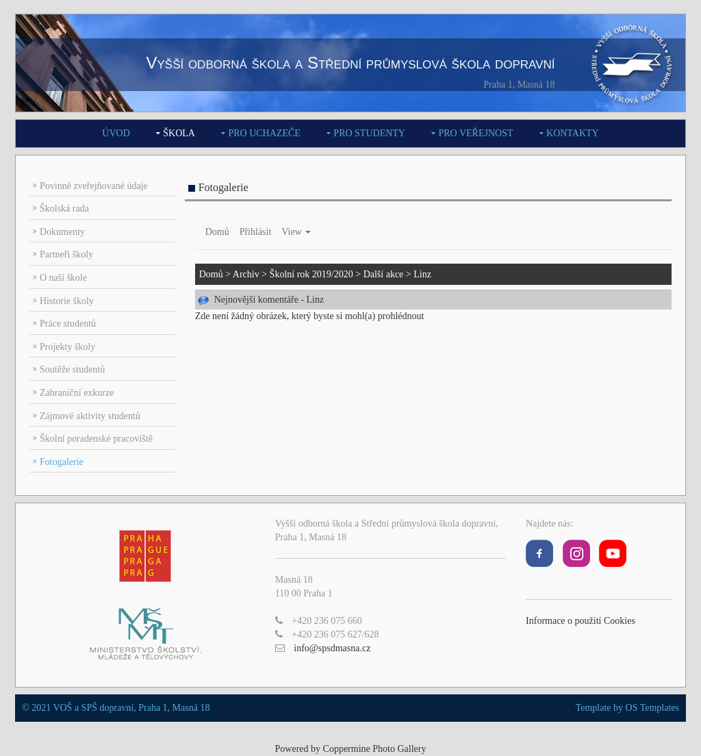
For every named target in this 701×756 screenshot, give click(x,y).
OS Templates (652, 708)
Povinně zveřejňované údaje (94, 186)
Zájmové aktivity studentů (90, 416)
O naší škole (63, 278)
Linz (422, 274)
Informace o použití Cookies (580, 621)
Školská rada (64, 208)
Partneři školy (66, 254)
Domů (217, 232)
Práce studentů (68, 323)
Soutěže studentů (72, 369)
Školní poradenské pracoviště (96, 438)
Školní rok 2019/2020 (311, 274)
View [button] (296, 232)
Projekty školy (67, 347)
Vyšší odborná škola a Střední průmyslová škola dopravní (350, 62)
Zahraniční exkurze (77, 393)
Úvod (115, 133)
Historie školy (67, 301)
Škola (179, 133)
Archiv (246, 274)
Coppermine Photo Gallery (374, 749)
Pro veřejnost (475, 133)
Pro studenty (369, 133)
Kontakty (572, 133)
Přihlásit (256, 232)
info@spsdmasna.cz (332, 648)
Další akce (384, 274)
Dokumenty (62, 232)
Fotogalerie (62, 462)
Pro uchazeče (264, 133)
